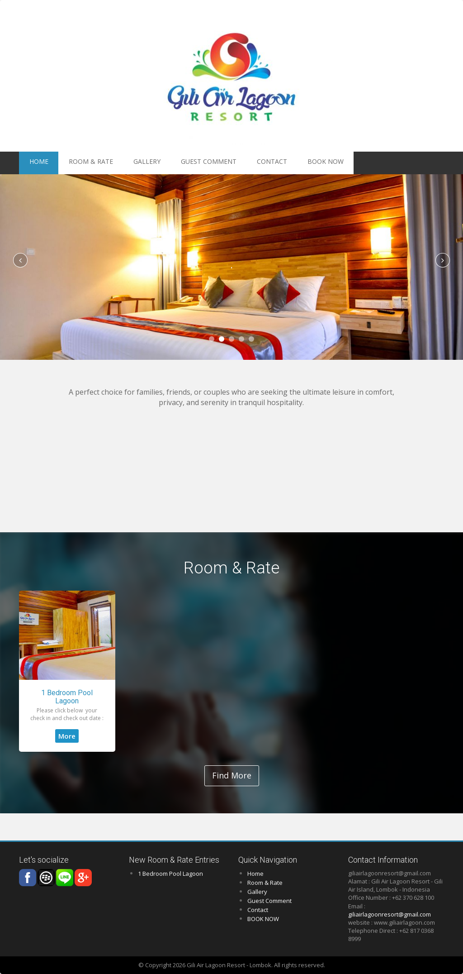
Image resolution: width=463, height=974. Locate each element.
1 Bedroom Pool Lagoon (67, 696)
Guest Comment (169, 163)
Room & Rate (75, 163)
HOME (34, 163)
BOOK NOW (262, 163)
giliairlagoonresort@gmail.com (389, 914)
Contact (219, 163)
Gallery (119, 163)
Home (255, 873)
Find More (231, 775)
